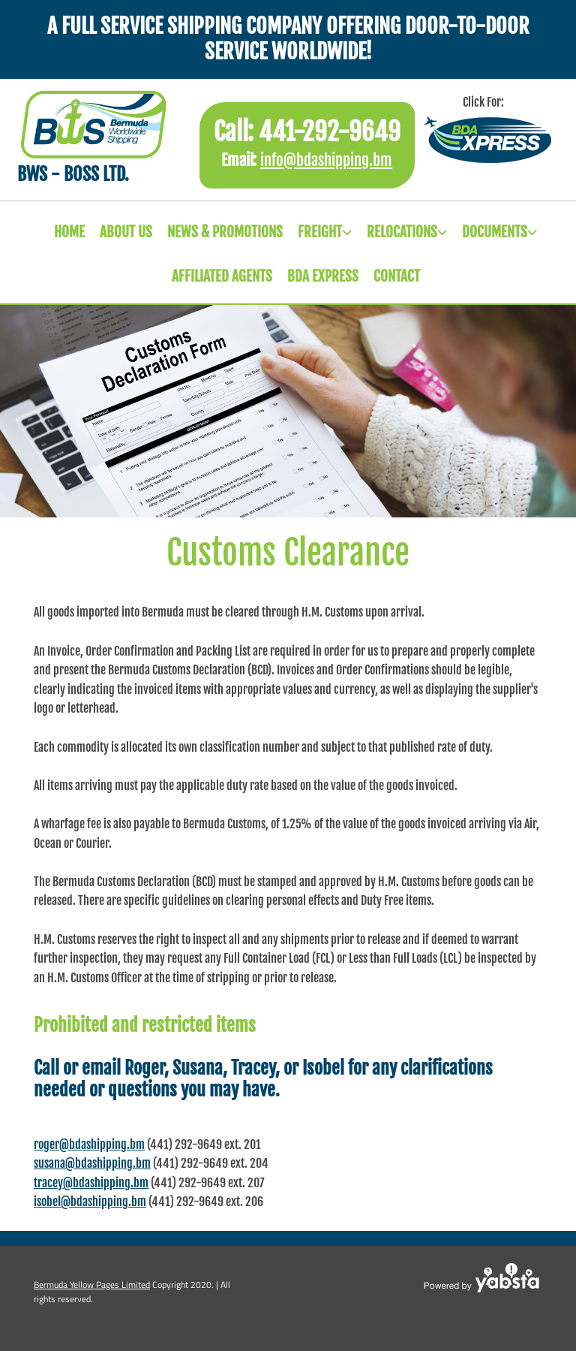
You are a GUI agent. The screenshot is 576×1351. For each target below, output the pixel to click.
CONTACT (397, 276)
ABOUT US (126, 232)
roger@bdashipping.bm (89, 1144)
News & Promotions (225, 232)
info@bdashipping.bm (326, 160)
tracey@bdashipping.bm (91, 1182)
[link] (317, 232)
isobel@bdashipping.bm (90, 1201)
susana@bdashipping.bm (92, 1163)
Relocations (402, 232)
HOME (69, 232)
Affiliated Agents (222, 276)
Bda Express (322, 276)
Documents (494, 232)
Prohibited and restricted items (145, 1025)
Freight (320, 232)
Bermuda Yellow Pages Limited (92, 1284)
